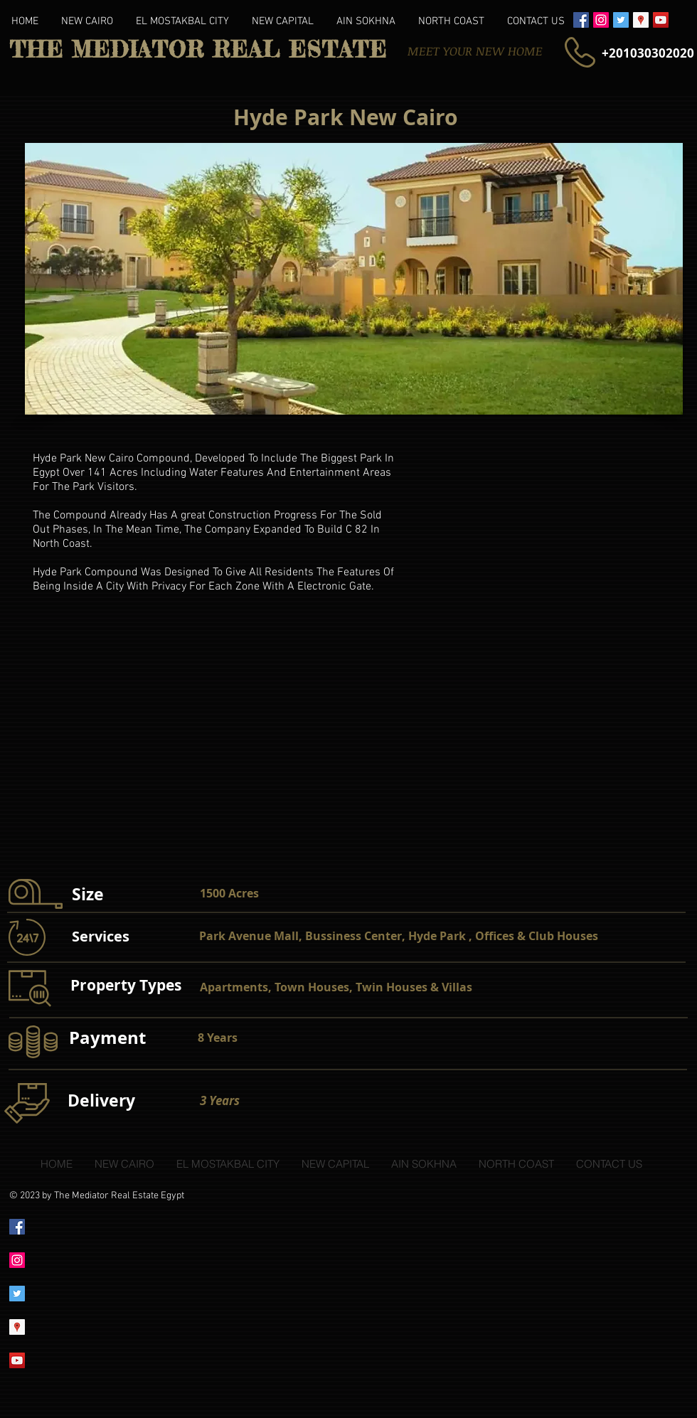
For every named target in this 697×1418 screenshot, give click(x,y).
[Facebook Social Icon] (581, 20)
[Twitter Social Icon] (621, 20)
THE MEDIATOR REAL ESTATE (198, 49)
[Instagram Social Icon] (601, 20)
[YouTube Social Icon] (661, 20)
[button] (354, 279)
